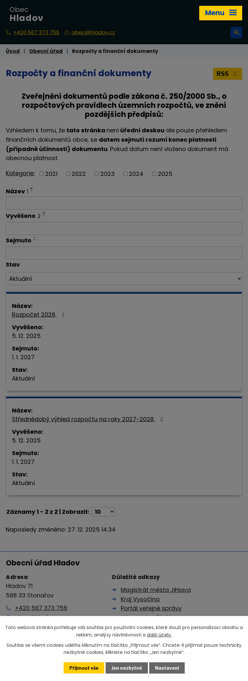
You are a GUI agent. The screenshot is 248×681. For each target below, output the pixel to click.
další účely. (159, 634)
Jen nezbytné (126, 668)
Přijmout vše (83, 668)
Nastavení (167, 668)
